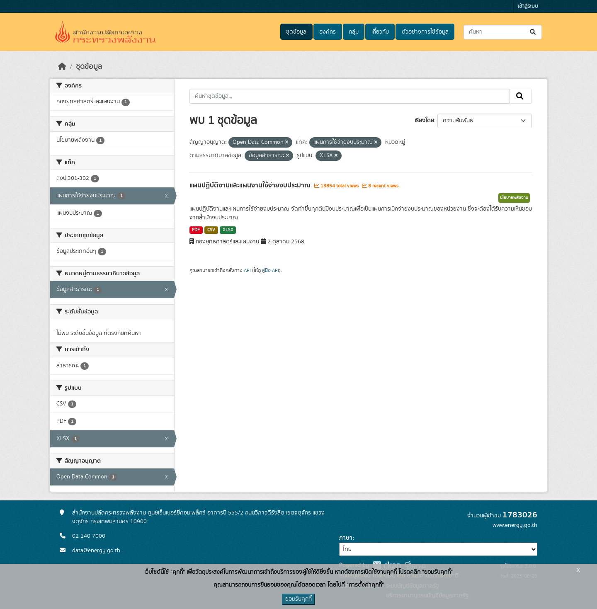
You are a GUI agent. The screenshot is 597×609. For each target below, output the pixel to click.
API (247, 270)
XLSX (228, 230)
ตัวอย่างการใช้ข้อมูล (425, 32)
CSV (211, 230)
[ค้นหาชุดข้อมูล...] (503, 32)
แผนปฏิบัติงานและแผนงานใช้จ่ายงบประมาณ (250, 185)
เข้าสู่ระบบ (528, 6)
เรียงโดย (424, 120)
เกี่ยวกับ (380, 32)
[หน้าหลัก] (62, 66)
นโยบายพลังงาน (514, 198)
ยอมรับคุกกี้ (298, 599)
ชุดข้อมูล (296, 32)
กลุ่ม (354, 32)
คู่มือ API (270, 270)
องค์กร (327, 32)
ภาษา (345, 538)
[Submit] (533, 32)
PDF (196, 230)
